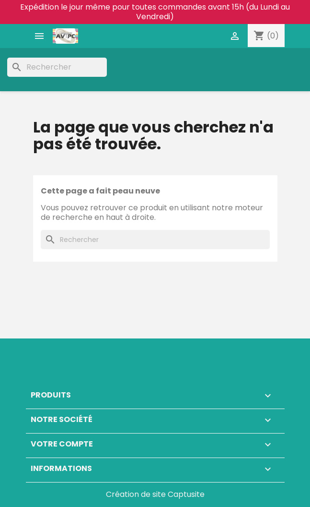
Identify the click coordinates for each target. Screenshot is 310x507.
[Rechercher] (57, 67)
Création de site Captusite (155, 494)
